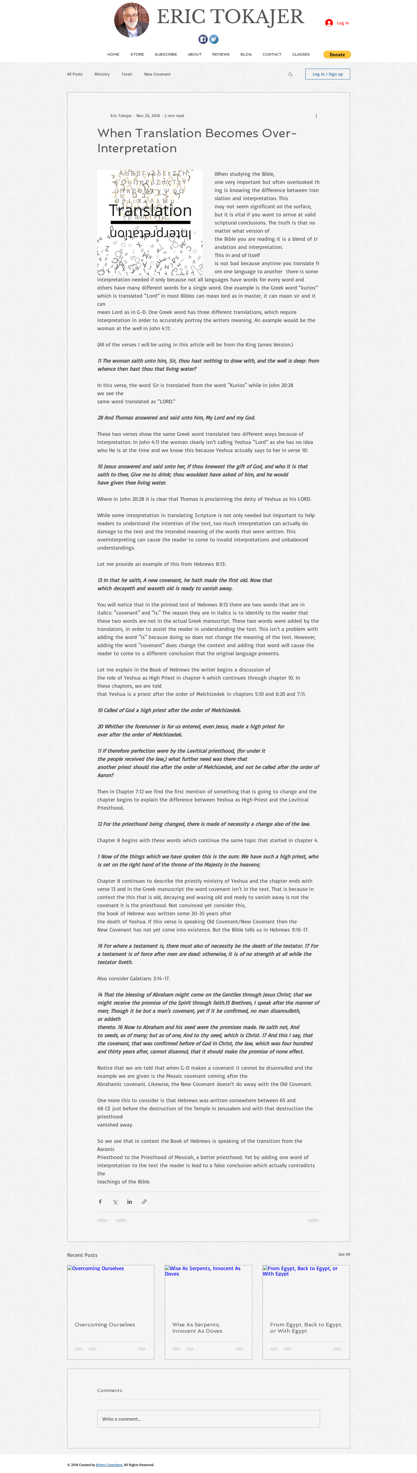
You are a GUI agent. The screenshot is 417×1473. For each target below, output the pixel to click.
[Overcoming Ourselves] (110, 1289)
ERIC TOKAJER (230, 17)
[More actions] (316, 115)
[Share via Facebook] (100, 1202)
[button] (337, 54)
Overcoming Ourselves (105, 1324)
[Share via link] (144, 1202)
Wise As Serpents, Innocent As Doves (197, 1327)
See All (344, 1254)
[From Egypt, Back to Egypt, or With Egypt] (306, 1289)
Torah (127, 73)
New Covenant (157, 73)
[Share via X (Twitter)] (115, 1202)
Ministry (102, 73)
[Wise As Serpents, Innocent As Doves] (208, 1289)
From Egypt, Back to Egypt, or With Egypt (306, 1327)
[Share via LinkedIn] (129, 1202)
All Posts (74, 73)
